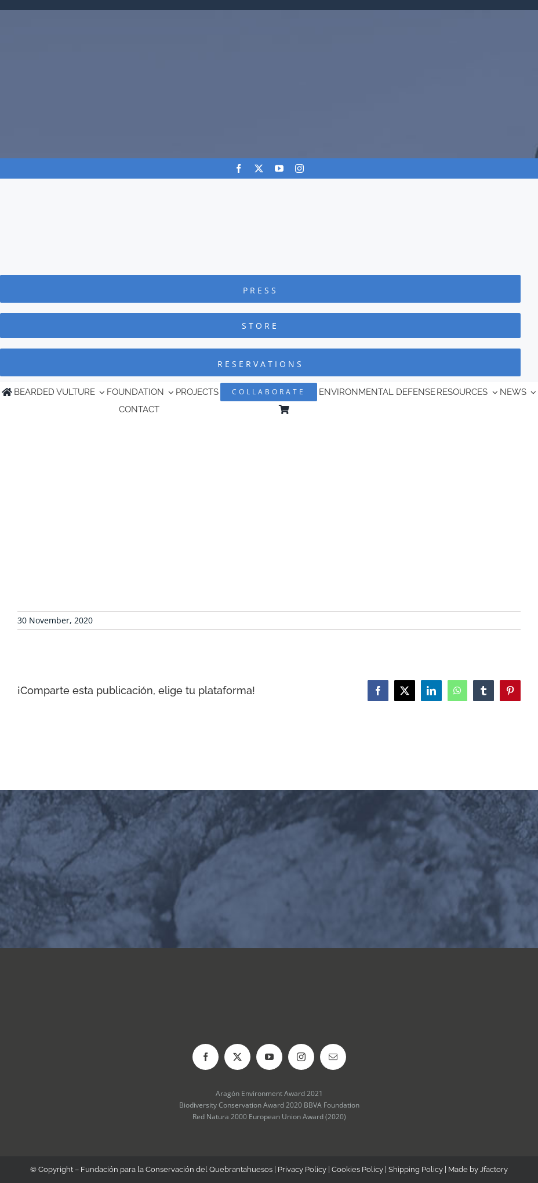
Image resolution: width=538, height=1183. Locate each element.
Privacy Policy (302, 1169)
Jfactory (494, 1169)
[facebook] (238, 168)
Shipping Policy (415, 1169)
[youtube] (279, 168)
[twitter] (259, 168)
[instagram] (299, 168)
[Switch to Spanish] (414, 410)
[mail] (333, 1057)
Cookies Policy (357, 1169)
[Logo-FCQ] (269, 189)
